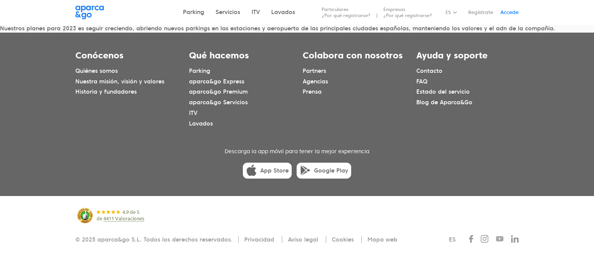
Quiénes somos (96, 70)
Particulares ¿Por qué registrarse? (346, 12)
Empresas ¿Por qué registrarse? (407, 12)
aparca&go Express (216, 81)
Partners (314, 70)
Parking (193, 12)
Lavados (283, 12)
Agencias (315, 81)
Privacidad (259, 239)
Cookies (343, 239)
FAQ (421, 81)
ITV (256, 12)
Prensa (312, 91)
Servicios (228, 12)
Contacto (429, 70)
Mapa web (382, 239)
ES (452, 239)
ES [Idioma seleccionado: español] (448, 12)
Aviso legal (303, 239)
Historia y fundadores (106, 91)
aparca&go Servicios (218, 102)
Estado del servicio (443, 91)
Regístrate (480, 12)
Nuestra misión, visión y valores (119, 81)
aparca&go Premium (218, 91)
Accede (509, 12)
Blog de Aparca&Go (444, 102)
